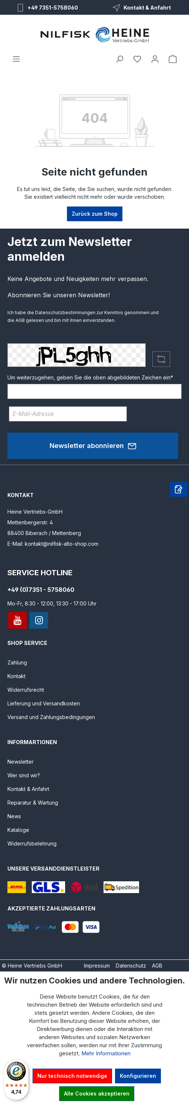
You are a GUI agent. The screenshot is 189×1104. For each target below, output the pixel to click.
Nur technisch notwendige (72, 1076)
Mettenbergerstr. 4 (30, 522)
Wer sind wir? (23, 775)
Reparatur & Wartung (32, 802)
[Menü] (16, 59)
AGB (20, 320)
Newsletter (20, 761)
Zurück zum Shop (95, 214)
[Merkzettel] (137, 59)
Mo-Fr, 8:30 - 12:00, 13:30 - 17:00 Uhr (52, 603)
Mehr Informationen (106, 1053)
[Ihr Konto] (155, 59)
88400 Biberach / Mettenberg (44, 533)
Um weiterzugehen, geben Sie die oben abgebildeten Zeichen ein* (90, 377)
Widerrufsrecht (25, 690)
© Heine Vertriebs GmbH (32, 965)
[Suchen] (119, 59)
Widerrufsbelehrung (32, 843)
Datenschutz (131, 965)
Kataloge (18, 830)
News (14, 816)
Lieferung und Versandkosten (43, 703)
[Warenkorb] (173, 59)
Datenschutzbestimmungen (65, 312)
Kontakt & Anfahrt (147, 7)
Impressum (97, 965)
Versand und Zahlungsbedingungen (51, 717)
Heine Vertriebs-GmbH (35, 511)
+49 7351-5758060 (52, 7)
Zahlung (17, 662)
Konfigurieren (138, 1076)
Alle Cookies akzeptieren (96, 1093)
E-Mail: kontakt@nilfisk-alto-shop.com (52, 544)
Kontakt (16, 676)
